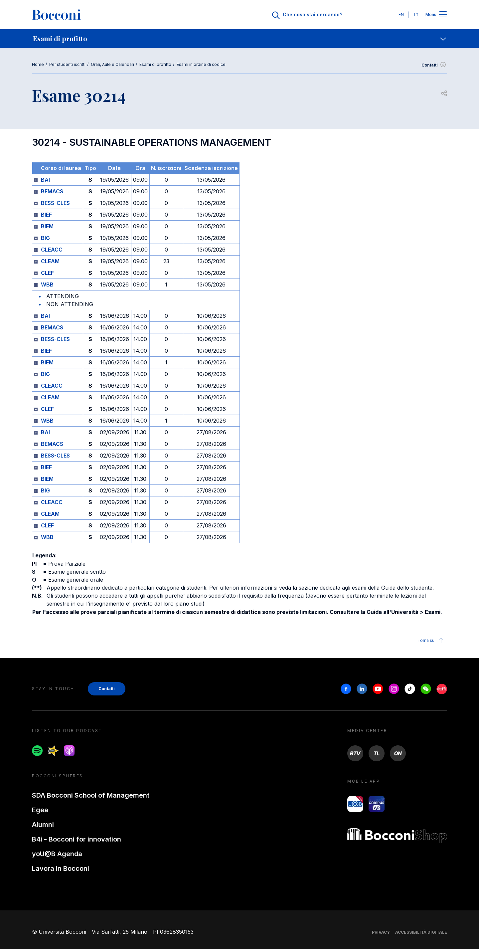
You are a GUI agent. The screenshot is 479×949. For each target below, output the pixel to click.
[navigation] (239, 38)
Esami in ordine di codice (201, 64)
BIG (45, 238)
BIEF (46, 214)
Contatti (434, 65)
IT (416, 14)
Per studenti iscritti (67, 64)
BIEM (47, 226)
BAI (45, 179)
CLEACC (52, 249)
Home (38, 64)
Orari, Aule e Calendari (112, 64)
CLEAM (50, 261)
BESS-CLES (55, 203)
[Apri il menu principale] (443, 15)
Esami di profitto (155, 64)
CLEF (47, 273)
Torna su (431, 641)
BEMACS (52, 191)
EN (401, 14)
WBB (47, 284)
